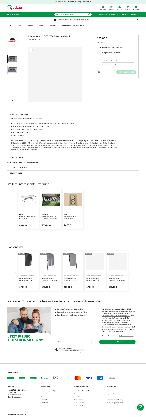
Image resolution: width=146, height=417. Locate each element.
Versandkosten (79, 400)
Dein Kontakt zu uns (15, 397)
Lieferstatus (77, 397)
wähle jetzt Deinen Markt (81, 19)
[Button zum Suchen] (92, 14)
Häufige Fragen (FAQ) (48, 391)
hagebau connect (112, 391)
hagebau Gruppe (112, 394)
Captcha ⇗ (80, 352)
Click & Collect (78, 406)
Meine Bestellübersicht (81, 391)
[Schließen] (137, 20)
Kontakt (11, 386)
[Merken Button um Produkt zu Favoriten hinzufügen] (99, 72)
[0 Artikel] (110, 72)
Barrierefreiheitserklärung (115, 400)
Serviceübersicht (46, 394)
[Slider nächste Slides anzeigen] (12, 100)
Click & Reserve (79, 403)
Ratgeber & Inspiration (108, 14)
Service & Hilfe (46, 386)
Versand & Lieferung (81, 386)
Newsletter (44, 400)
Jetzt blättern (86, 2)
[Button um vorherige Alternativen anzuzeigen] (14, 271)
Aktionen (135, 14)
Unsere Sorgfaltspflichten (115, 403)
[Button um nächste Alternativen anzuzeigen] (132, 271)
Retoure (76, 394)
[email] (73, 342)
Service (124, 14)
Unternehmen (111, 386)
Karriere (109, 397)
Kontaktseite (45, 397)
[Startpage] (14, 7)
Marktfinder (44, 403)
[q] (70, 14)
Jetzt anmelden (117, 342)
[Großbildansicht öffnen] (55, 74)
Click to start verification (71, 350)
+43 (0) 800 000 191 (17, 390)
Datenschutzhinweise (126, 336)
